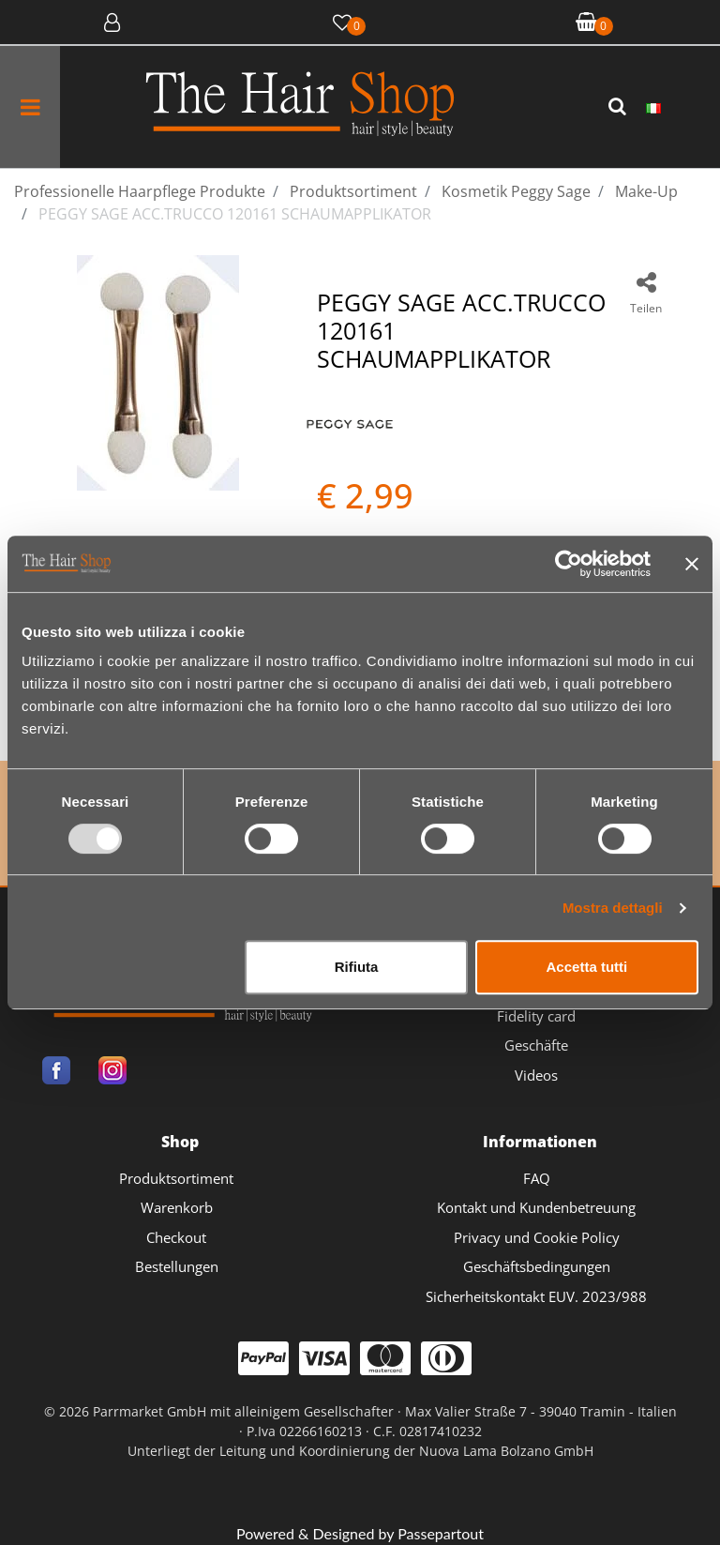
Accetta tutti (587, 967)
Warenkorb (177, 1207)
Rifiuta (357, 967)
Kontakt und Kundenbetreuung (536, 1207)
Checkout (176, 1237)
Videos (536, 1075)
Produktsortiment (176, 1178)
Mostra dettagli (612, 908)
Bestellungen (176, 1266)
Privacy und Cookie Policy (537, 1237)
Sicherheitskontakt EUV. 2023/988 (536, 1296)
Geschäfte (536, 1045)
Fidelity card (536, 1016)
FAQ (536, 1178)
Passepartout (441, 1533)
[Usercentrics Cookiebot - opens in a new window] (569, 564)
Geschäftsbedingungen (536, 1266)
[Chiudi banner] (691, 563)
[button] (619, 107)
